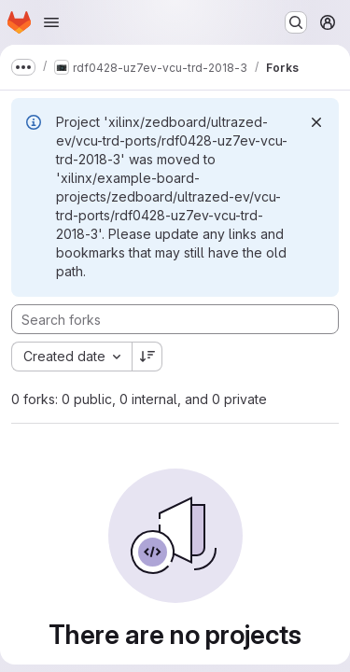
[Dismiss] (316, 122)
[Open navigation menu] (51, 22)
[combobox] (71, 356)
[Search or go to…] (296, 22)
